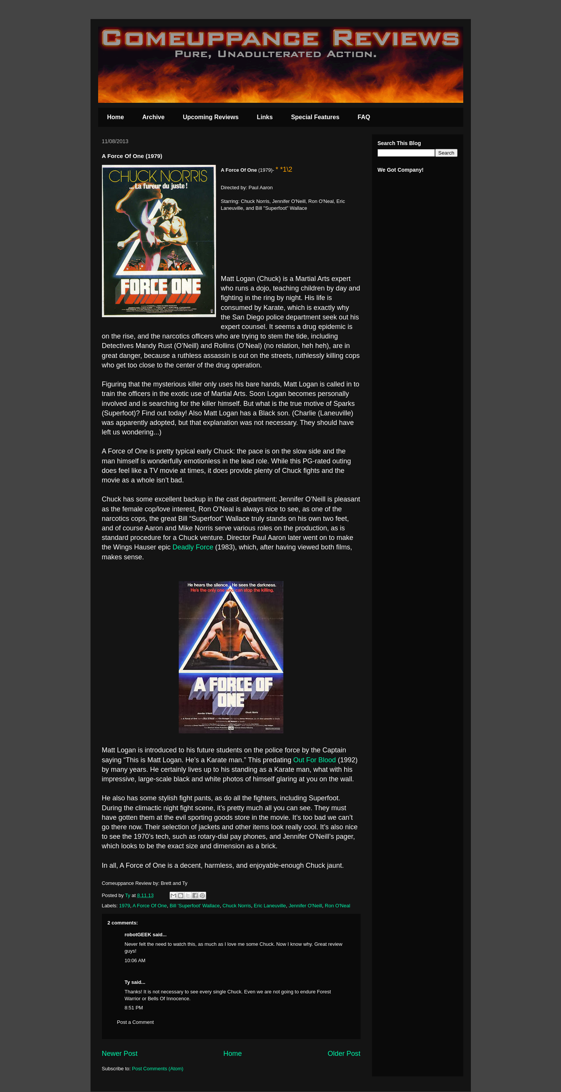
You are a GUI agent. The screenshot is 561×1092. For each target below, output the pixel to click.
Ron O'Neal (337, 905)
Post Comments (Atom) (157, 1068)
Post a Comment (135, 1022)
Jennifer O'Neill (305, 905)
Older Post (344, 1053)
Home (115, 117)
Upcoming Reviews (211, 117)
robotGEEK (138, 934)
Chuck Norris (236, 905)
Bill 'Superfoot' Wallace (195, 905)
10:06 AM (135, 960)
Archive (153, 117)
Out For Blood (314, 760)
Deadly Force (193, 547)
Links (265, 117)
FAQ (364, 117)
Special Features (315, 117)
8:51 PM (134, 1008)
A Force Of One (149, 905)
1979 (124, 905)
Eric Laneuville (270, 905)
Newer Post (120, 1053)
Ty (127, 982)
